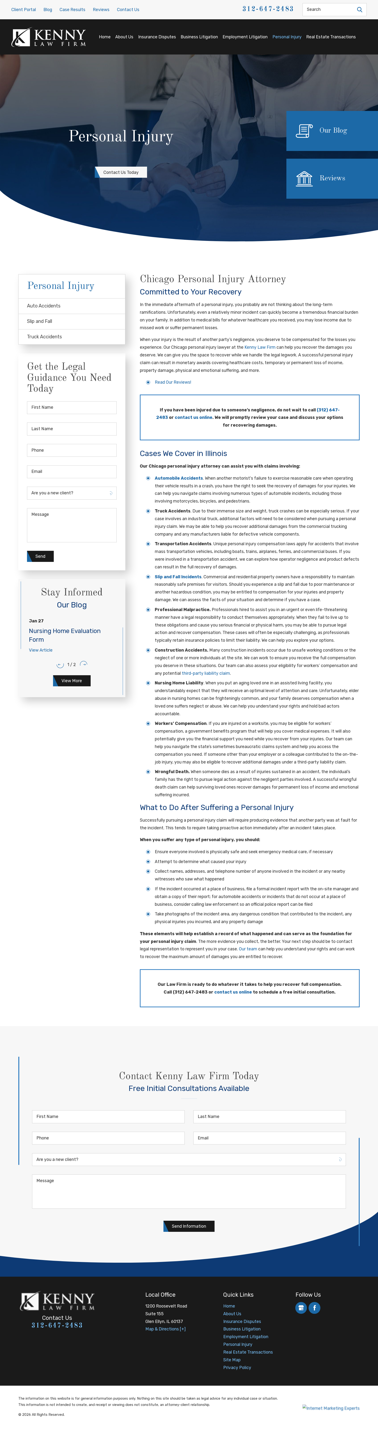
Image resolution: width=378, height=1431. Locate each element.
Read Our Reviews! (173, 382)
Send (40, 556)
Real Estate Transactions (331, 36)
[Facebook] (314, 1308)
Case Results (72, 9)
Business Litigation (199, 36)
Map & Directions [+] (165, 1328)
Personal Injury (287, 36)
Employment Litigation (245, 36)
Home (105, 36)
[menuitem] (104, 37)
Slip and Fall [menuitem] (39, 321)
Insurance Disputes (157, 36)
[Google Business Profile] (301, 1308)
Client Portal (23, 9)
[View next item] (83, 664)
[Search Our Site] (359, 9)
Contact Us (128, 9)
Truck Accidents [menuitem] (44, 337)
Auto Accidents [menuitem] (44, 306)
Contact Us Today (121, 172)
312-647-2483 (268, 9)
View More (71, 680)
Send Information (189, 1226)
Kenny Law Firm (260, 347)
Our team (248, 948)
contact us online (193, 417)
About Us (124, 36)
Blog (47, 9)
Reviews (101, 9)
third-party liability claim (206, 673)
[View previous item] (60, 664)
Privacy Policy (237, 1367)
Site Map (232, 1359)
